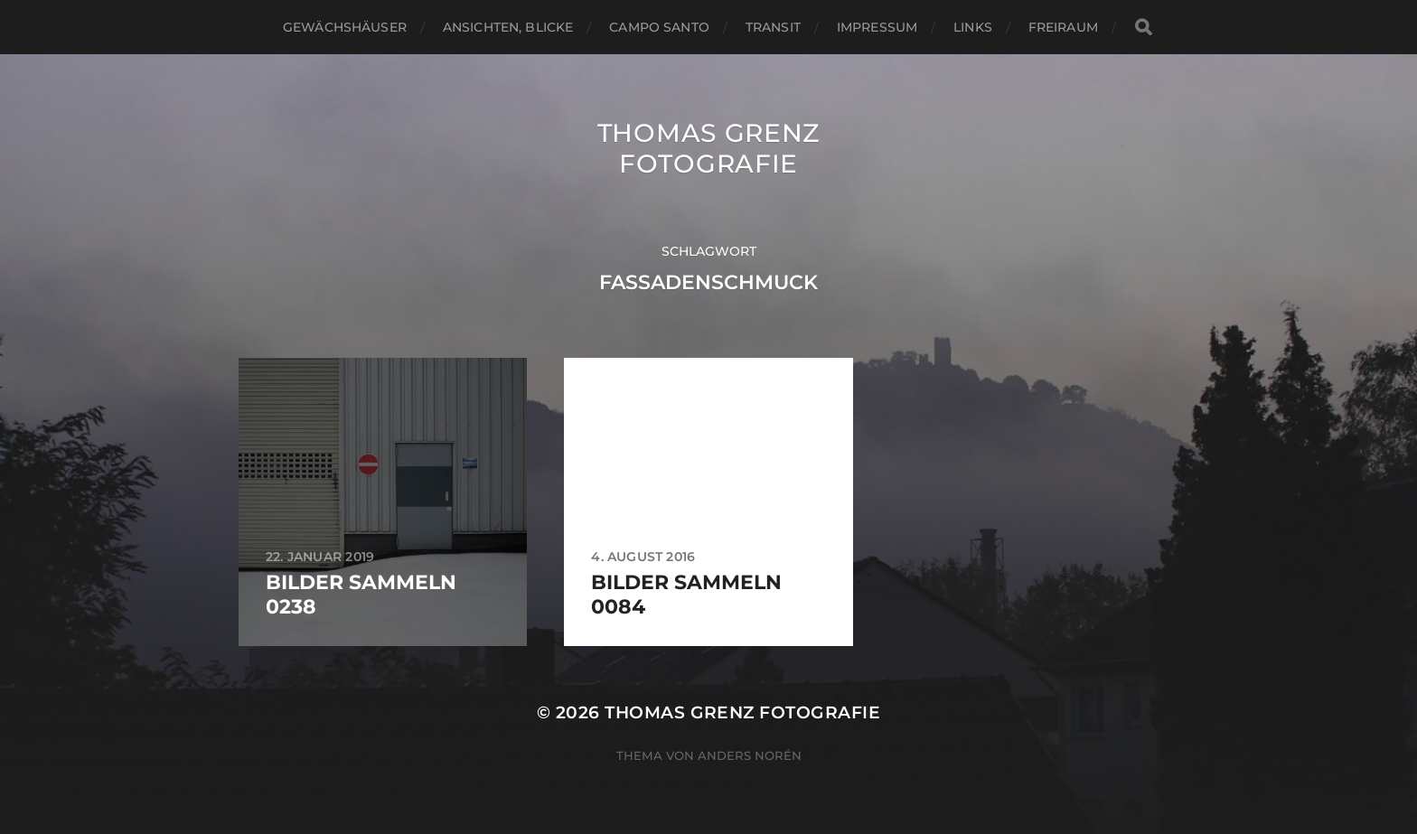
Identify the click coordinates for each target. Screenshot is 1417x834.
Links (972, 27)
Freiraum (1063, 27)
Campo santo (659, 27)
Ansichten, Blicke (508, 27)
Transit (773, 27)
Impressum (877, 27)
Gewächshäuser (345, 27)
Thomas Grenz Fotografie (708, 148)
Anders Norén (750, 755)
